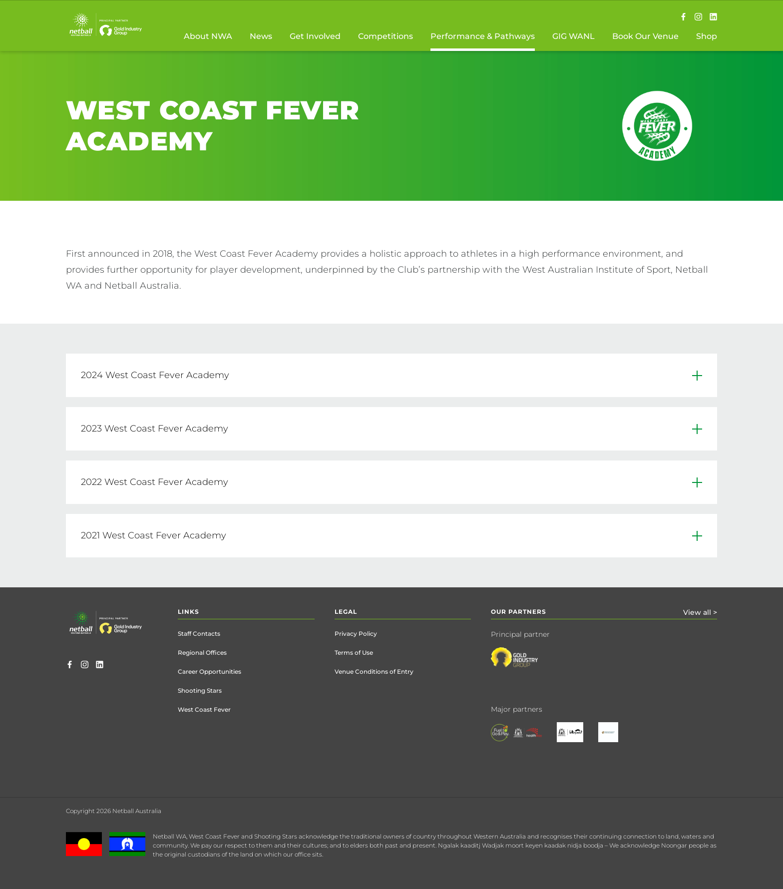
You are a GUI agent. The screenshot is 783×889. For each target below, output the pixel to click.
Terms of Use (354, 652)
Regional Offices (202, 652)
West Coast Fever (204, 709)
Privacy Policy (356, 633)
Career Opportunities (209, 671)
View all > (700, 612)
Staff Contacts (199, 633)
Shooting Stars (200, 690)
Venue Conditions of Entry (374, 671)
